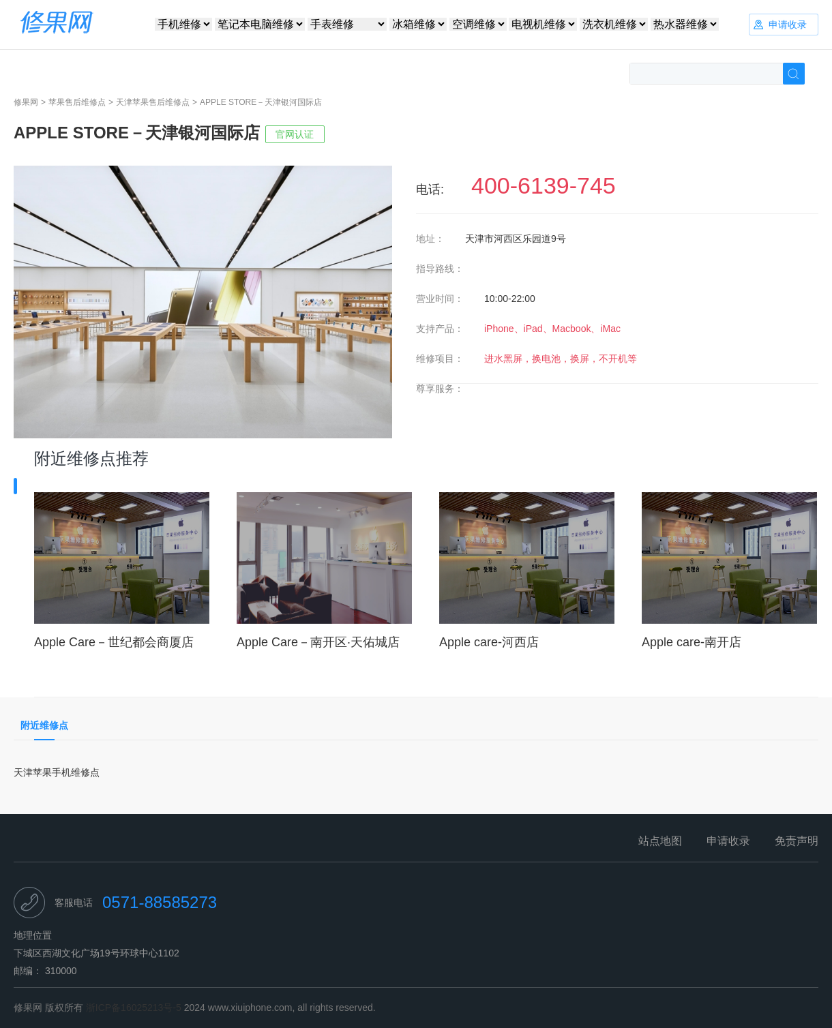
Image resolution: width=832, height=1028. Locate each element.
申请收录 (728, 841)
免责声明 (796, 841)
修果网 (26, 102)
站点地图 (660, 841)
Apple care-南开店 (691, 642)
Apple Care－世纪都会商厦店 (114, 642)
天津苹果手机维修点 (57, 772)
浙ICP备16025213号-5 (133, 1007)
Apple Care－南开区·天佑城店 (318, 642)
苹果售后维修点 (77, 102)
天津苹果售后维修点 (153, 102)
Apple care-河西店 (489, 642)
